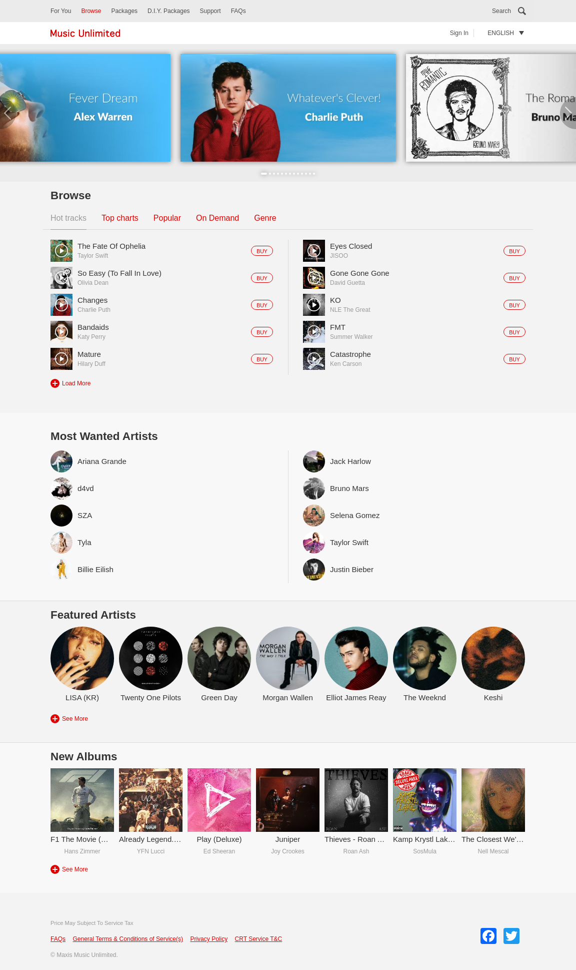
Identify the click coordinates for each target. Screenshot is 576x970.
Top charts (120, 218)
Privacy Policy (209, 938)
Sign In (459, 33)
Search (501, 11)
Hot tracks (68, 218)
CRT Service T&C (258, 938)
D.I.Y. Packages (169, 11)
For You (60, 11)
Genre (265, 218)
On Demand (217, 218)
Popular (167, 218)
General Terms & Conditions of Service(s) (127, 938)
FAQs (238, 11)
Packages (124, 11)
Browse (91, 11)
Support (210, 11)
